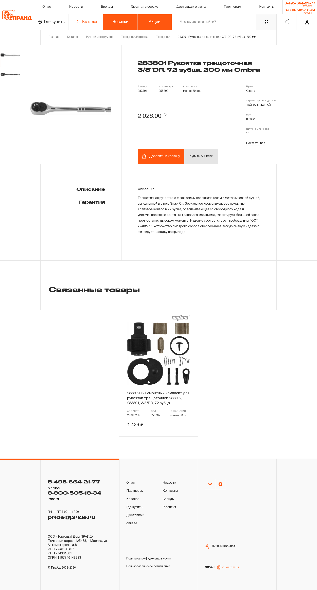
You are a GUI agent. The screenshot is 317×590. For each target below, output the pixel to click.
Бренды (107, 6)
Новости (76, 6)
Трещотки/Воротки (134, 37)
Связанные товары (94, 289)
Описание (90, 189)
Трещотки (163, 37)
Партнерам (232, 6)
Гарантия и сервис (144, 6)
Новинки (120, 22)
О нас (46, 6)
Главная (54, 37)
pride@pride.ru (71, 517)
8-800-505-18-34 (299, 10)
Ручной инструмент (99, 37)
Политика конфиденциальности (148, 558)
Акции (154, 22)
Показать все (255, 143)
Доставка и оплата (191, 6)
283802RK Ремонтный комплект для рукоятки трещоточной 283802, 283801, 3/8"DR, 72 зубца (158, 398)
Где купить (51, 22)
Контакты (266, 6)
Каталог (86, 22)
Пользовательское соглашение (148, 566)
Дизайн (222, 567)
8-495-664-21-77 (299, 3)
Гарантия (91, 202)
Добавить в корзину (161, 156)
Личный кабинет (220, 546)
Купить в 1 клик (201, 156)
